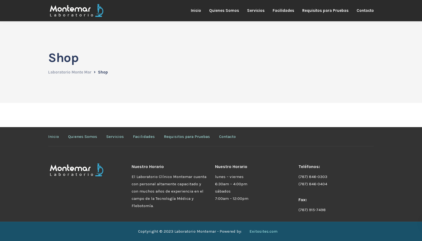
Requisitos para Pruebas (325, 10)
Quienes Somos (224, 10)
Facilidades (283, 10)
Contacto (365, 10)
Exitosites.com (263, 231)
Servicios (256, 10)
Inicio (196, 10)
